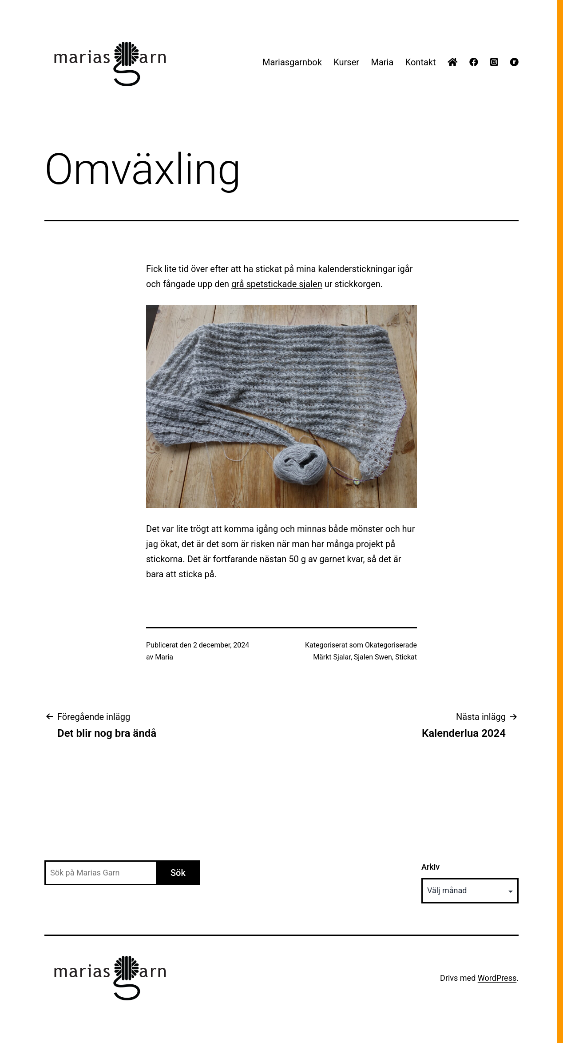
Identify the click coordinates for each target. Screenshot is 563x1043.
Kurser (346, 62)
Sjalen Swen (373, 657)
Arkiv (430, 866)
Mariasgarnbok (292, 62)
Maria (382, 62)
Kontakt (420, 62)
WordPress (497, 978)
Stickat (406, 657)
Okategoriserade (391, 645)
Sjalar (342, 657)
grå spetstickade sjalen (276, 284)
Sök (178, 872)
